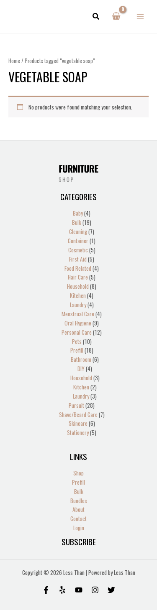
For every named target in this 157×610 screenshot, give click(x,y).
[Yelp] (62, 590)
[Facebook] (46, 590)
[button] (96, 16)
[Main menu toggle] (140, 16)
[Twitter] (111, 590)
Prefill (78, 482)
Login (78, 528)
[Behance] (78, 590)
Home (14, 61)
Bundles (78, 500)
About (78, 509)
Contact (78, 518)
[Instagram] (95, 590)
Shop (78, 473)
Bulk (78, 491)
